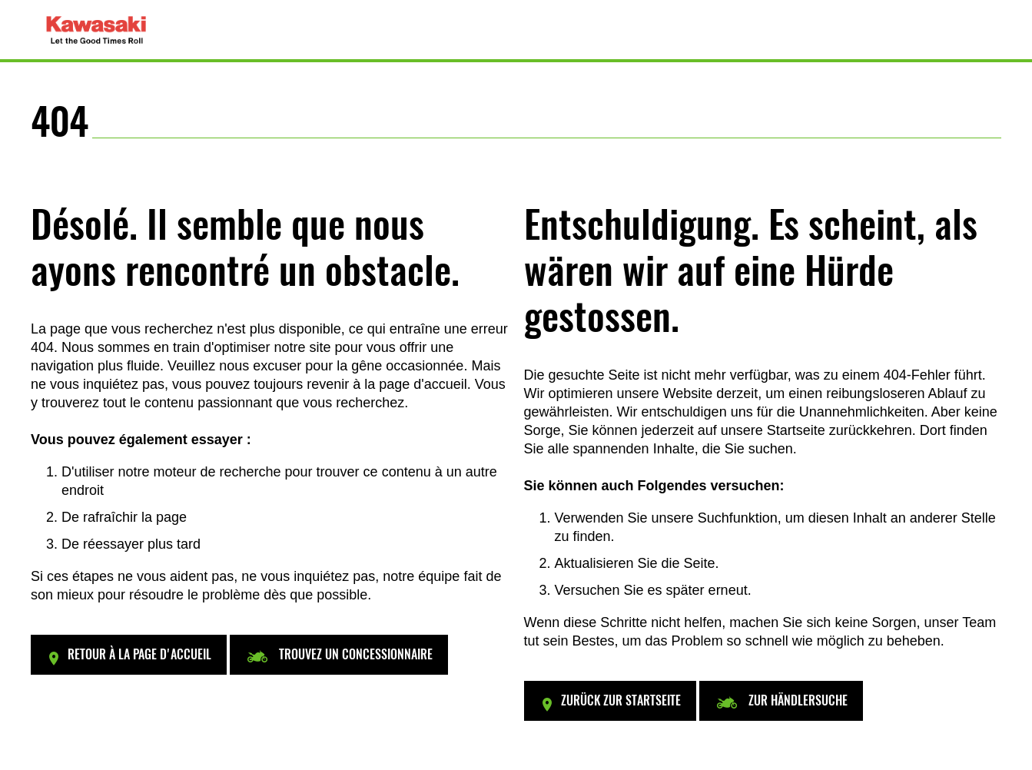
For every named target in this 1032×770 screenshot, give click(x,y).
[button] (129, 655)
